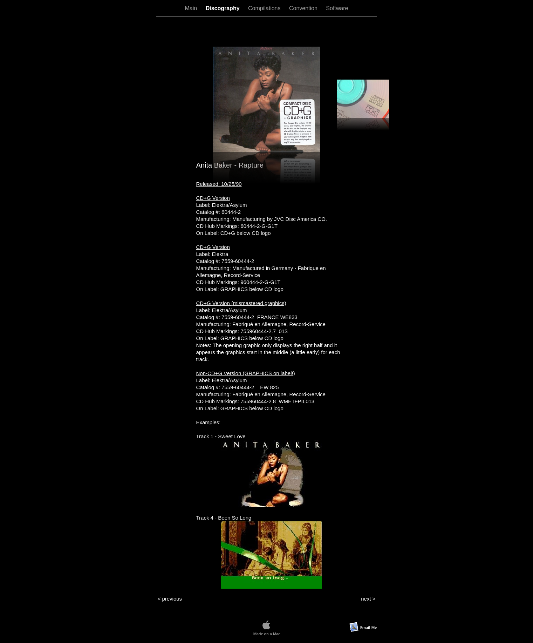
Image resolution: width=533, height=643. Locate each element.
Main (192, 8)
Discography (223, 8)
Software (337, 8)
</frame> (267, 31)
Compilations (265, 8)
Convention (304, 8)
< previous (170, 599)
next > (368, 599)
